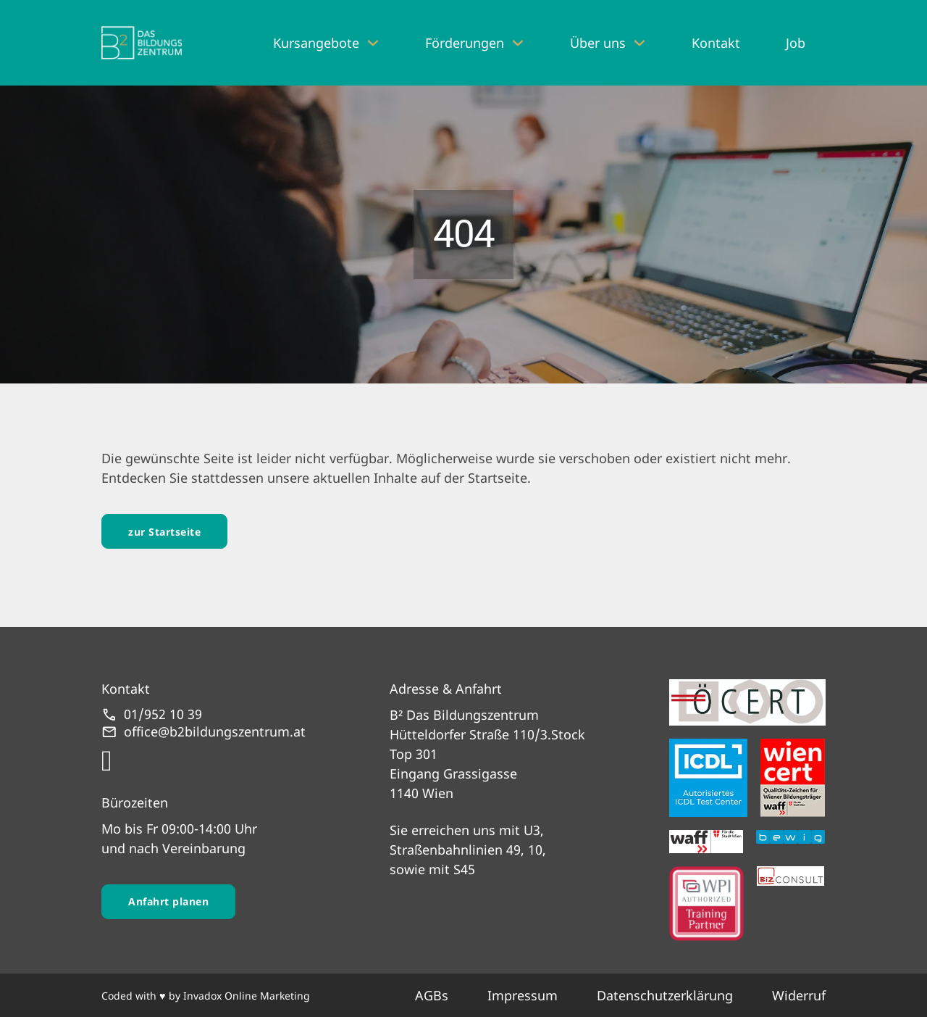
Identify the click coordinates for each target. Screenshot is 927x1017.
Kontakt (716, 42)
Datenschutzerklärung (665, 995)
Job (795, 42)
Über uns (598, 42)
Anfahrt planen (168, 901)
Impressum (522, 995)
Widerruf (799, 995)
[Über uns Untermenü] (639, 42)
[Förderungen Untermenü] (517, 42)
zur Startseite (164, 532)
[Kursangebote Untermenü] (372, 42)
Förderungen (464, 42)
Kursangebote (316, 42)
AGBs (431, 995)
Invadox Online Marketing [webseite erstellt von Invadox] (246, 996)
